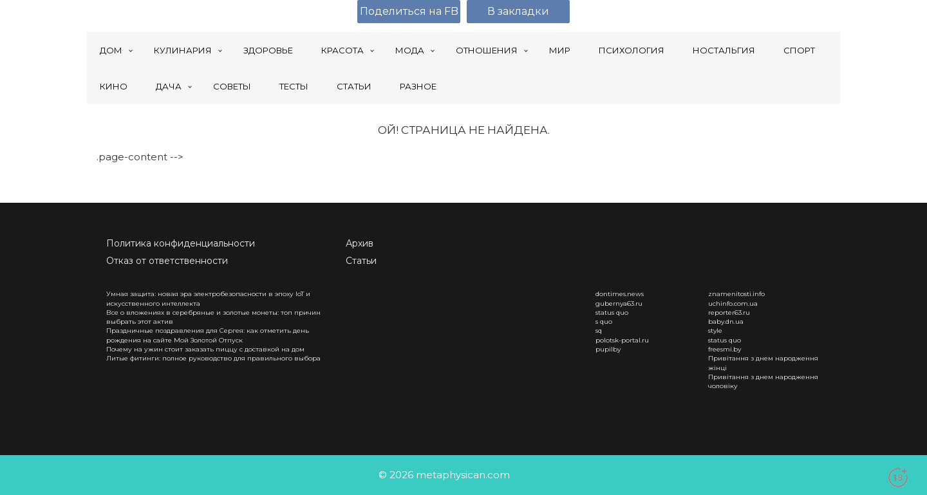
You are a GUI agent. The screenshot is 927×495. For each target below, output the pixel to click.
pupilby (608, 349)
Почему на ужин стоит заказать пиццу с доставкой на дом (205, 349)
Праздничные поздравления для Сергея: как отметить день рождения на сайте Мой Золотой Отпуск (207, 335)
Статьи (361, 260)
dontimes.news (619, 294)
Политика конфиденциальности (180, 243)
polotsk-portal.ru (622, 340)
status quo (611, 312)
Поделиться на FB (409, 11)
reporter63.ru (729, 312)
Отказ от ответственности (167, 260)
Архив (359, 243)
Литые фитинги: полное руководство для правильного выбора (213, 358)
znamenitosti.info (736, 294)
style (715, 330)
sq (598, 330)
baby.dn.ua (726, 321)
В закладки (518, 11)
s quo (603, 321)
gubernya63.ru (618, 303)
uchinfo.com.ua (733, 303)
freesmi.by (724, 349)
